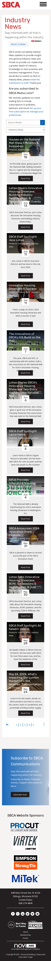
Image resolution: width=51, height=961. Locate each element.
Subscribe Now (20, 794)
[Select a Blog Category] (25, 129)
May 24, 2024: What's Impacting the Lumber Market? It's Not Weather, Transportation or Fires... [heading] (25, 681)
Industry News (24, 149)
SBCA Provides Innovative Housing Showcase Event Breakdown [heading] (22, 485)
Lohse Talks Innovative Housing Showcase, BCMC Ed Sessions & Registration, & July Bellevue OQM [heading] (24, 583)
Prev (7, 724)
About (25, 932)
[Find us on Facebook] (13, 914)
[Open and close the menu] (34, 4)
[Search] (42, 122)
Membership (25, 935)
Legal (30, 957)
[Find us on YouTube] (32, 914)
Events (25, 938)
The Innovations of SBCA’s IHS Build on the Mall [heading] (25, 337)
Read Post (25, 178)
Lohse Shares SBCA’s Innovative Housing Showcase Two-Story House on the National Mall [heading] (24, 389)
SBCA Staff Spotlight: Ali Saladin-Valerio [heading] (25, 627)
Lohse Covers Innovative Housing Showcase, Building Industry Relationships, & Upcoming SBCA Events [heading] (25, 194)
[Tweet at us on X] (18, 914)
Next (44, 725)
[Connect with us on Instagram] (27, 914)
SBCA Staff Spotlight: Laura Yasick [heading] (23, 433)
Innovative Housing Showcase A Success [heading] (23, 287)
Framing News (24, 243)
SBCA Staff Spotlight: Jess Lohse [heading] (23, 238)
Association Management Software (25, 947)
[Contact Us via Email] (37, 914)
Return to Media (18, 44)
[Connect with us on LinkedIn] (22, 914)
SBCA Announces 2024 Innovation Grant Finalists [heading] (24, 532)
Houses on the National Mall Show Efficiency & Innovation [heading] (24, 143)
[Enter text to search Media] (23, 122)
